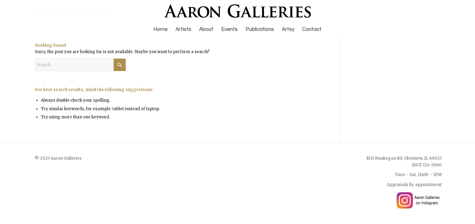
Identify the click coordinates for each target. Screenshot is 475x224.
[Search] (80, 65)
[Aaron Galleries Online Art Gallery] (237, 11)
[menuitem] (160, 29)
